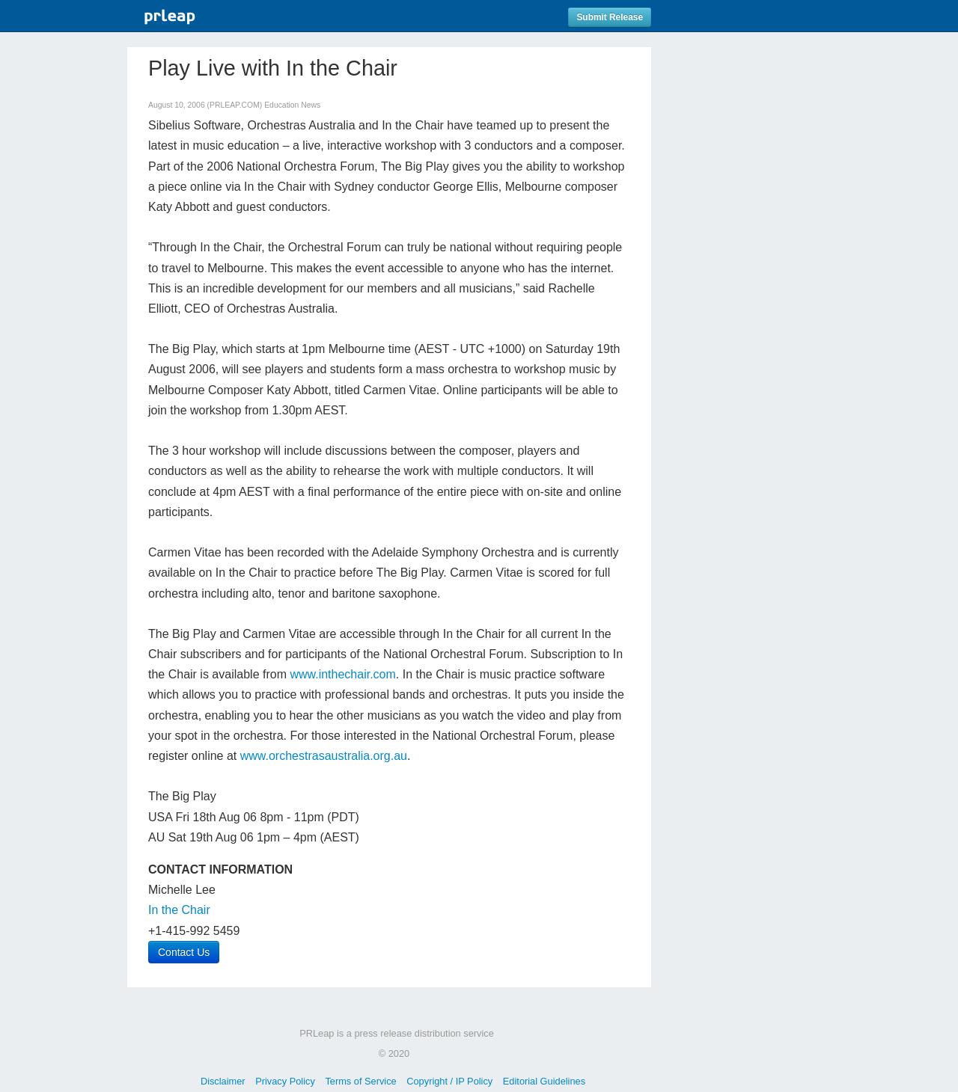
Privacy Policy (285, 1081)
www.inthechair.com (342, 674)
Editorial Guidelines (544, 1081)
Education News (292, 105)
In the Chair (179, 910)
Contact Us (184, 952)
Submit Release (609, 17)
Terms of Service (360, 1081)
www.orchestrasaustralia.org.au (323, 755)
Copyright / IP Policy (449, 1081)
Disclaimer (223, 1081)
